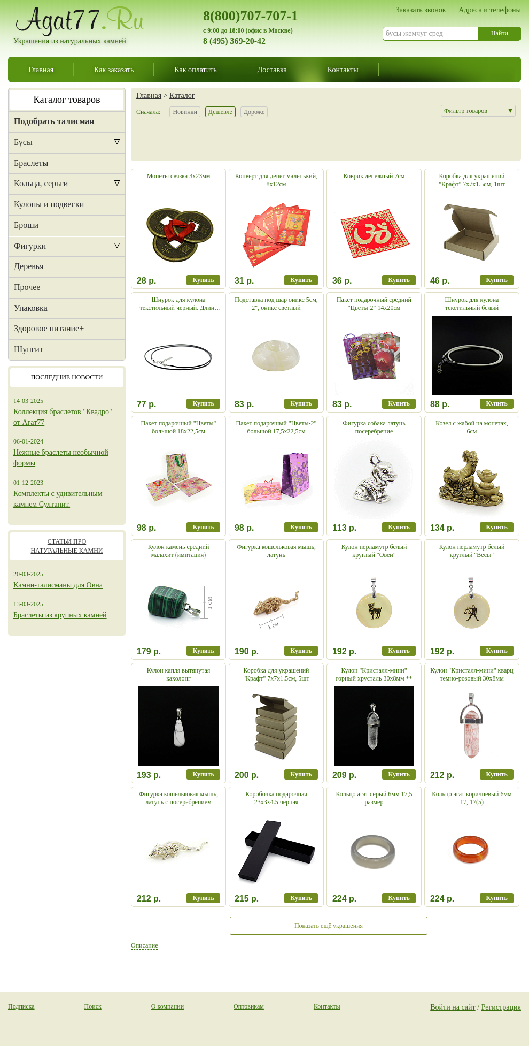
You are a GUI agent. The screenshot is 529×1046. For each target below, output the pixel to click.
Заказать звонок (421, 9)
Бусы (23, 142)
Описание (144, 945)
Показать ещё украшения (328, 925)
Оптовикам (249, 1006)
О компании (167, 1006)
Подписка (21, 1006)
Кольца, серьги (41, 183)
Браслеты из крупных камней (60, 615)
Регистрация (501, 1007)
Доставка (272, 69)
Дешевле (220, 112)
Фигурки (30, 245)
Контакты (343, 69)
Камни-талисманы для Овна (58, 585)
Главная (40, 69)
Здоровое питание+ (49, 328)
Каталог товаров (67, 99)
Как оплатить (195, 69)
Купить (203, 280)
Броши (26, 225)
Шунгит (28, 349)
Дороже (254, 112)
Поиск (93, 1006)
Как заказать (114, 69)
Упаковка (31, 307)
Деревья (29, 266)
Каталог (182, 95)
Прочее (27, 287)
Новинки (185, 112)
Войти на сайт (453, 1007)
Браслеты (31, 162)
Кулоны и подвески (49, 204)
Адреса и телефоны (489, 9)
